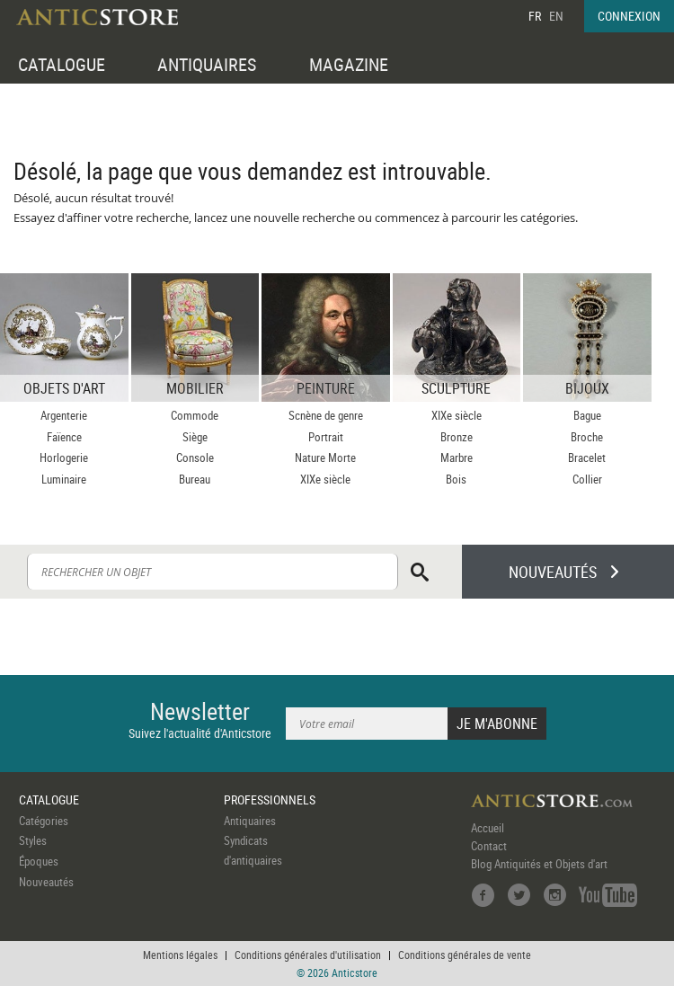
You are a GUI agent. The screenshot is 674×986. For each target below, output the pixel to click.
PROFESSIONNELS (269, 799)
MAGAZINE (348, 64)
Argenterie (63, 415)
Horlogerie (64, 457)
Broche (587, 437)
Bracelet (587, 457)
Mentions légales (180, 954)
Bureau (194, 479)
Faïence (64, 437)
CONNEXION (629, 15)
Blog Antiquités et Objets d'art (539, 864)
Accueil (487, 828)
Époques (38, 861)
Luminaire (63, 479)
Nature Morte (325, 457)
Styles (33, 840)
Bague (587, 415)
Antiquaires (250, 821)
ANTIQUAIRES (206, 64)
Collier (587, 479)
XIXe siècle (325, 479)
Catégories (43, 821)
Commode (194, 415)
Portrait (325, 437)
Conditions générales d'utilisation (308, 954)
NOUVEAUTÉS (553, 571)
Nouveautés (46, 882)
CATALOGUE (61, 64)
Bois (456, 479)
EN (556, 15)
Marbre (456, 457)
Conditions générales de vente (464, 954)
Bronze (456, 437)
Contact (489, 846)
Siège (195, 437)
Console (195, 457)
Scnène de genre (325, 415)
